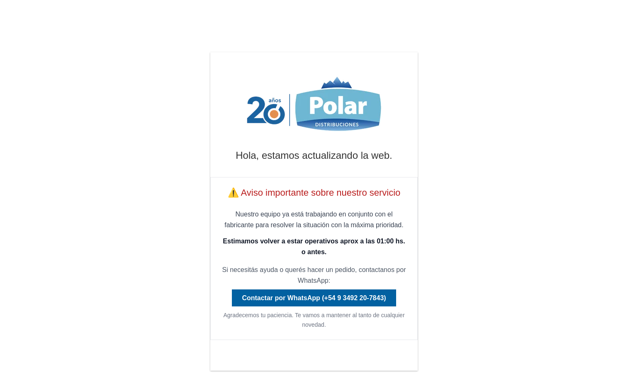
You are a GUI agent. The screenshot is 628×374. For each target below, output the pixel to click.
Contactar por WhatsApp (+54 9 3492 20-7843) (314, 297)
